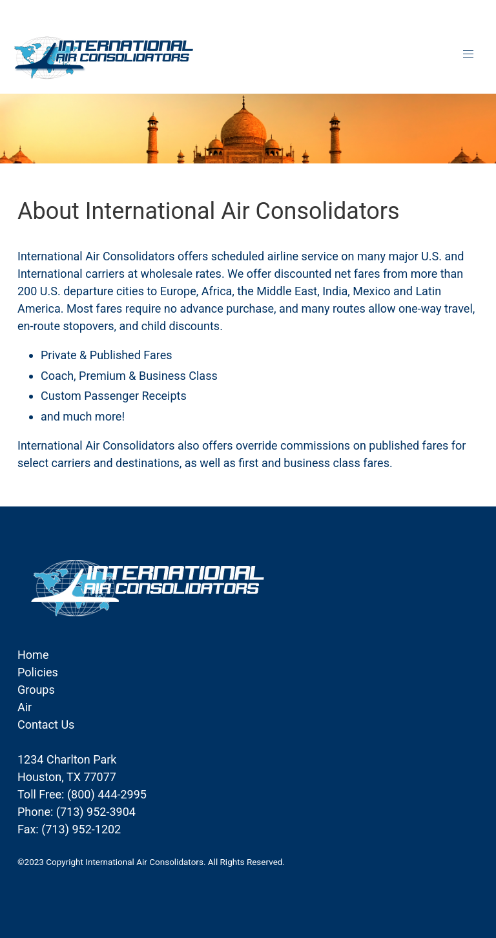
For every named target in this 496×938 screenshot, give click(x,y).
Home (32, 655)
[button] (469, 54)
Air (24, 707)
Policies (37, 672)
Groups (36, 689)
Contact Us (45, 724)
